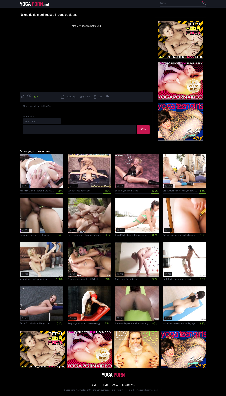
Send (143, 129)
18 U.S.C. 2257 (128, 385)
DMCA (115, 385)
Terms (104, 385)
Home (94, 385)
